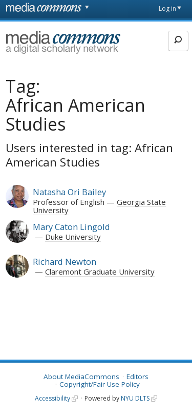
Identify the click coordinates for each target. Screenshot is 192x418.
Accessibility (52, 398)
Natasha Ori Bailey (69, 192)
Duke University (73, 237)
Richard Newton (64, 261)
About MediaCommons (81, 376)
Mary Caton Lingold (71, 227)
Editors (137, 376)
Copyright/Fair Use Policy (99, 384)
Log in (167, 8)
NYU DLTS (135, 398)
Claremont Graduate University (100, 271)
